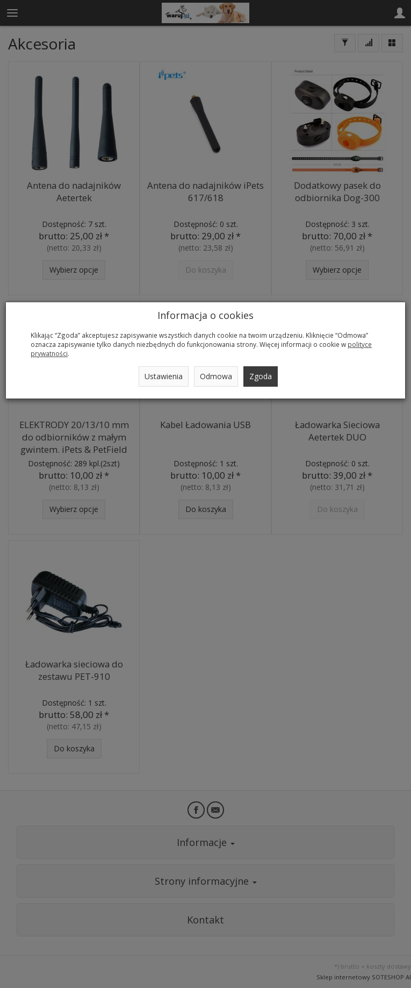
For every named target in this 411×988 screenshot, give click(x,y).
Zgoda (260, 376)
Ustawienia (164, 376)
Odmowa (216, 376)
